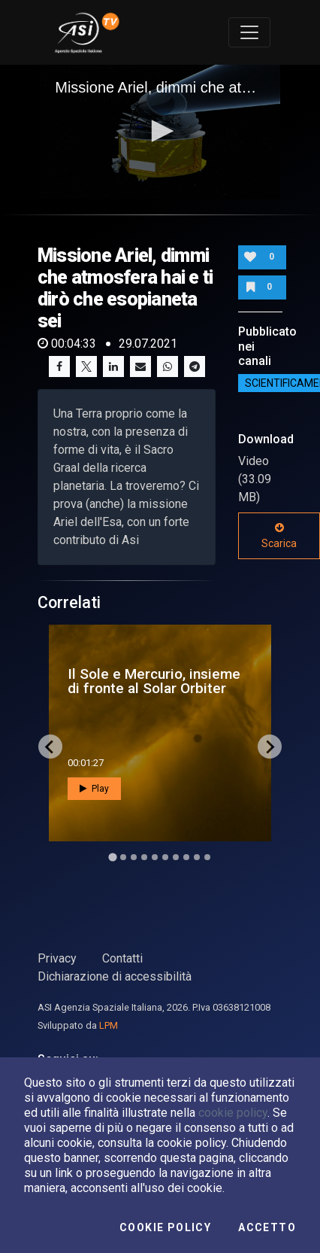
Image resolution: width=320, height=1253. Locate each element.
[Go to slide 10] (207, 857)
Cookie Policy (165, 1227)
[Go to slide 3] (134, 857)
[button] (160, 131)
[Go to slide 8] (186, 857)
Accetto (267, 1227)
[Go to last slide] (50, 746)
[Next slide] (270, 746)
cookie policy (232, 1112)
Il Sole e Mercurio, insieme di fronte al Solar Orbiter (154, 681)
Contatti (122, 958)
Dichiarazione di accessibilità (115, 976)
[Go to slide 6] (165, 857)
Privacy (57, 958)
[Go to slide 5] (155, 857)
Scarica (279, 535)
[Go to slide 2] (123, 857)
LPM (108, 1025)
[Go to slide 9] (197, 857)
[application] (160, 132)
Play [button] (94, 788)
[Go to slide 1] (112, 857)
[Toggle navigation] (249, 32)
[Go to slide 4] (144, 857)
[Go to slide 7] (176, 857)
